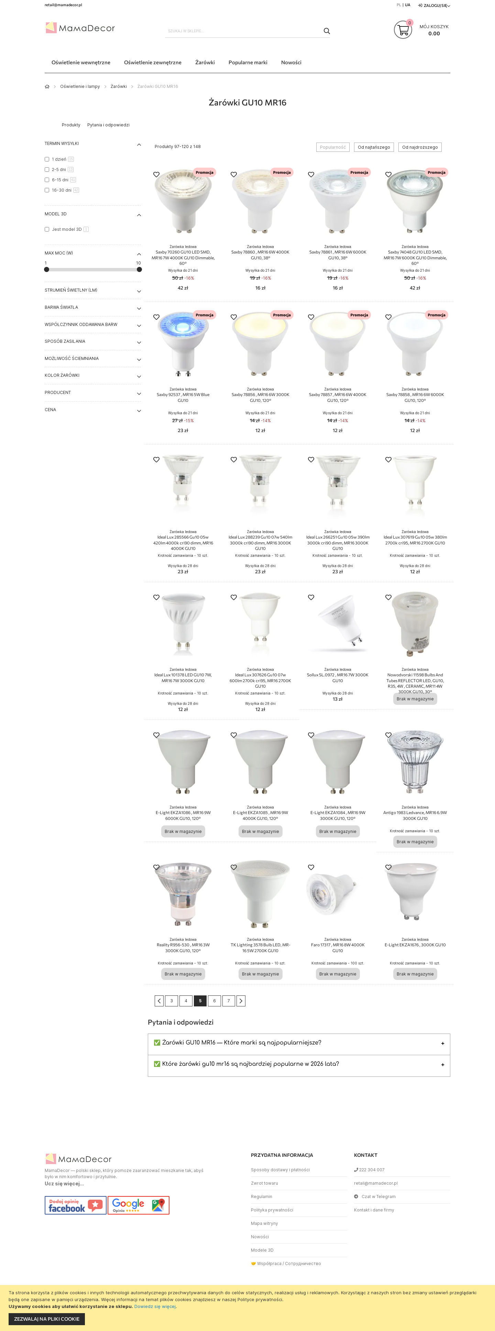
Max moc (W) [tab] (59, 253)
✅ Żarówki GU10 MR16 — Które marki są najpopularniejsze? (237, 1043)
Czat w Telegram (375, 1196)
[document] (248, 1308)
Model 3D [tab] (56, 213)
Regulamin (261, 1196)
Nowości (260, 1236)
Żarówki (119, 86)
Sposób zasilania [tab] (65, 341)
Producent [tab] (58, 392)
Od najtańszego (374, 147)
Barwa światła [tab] (61, 307)
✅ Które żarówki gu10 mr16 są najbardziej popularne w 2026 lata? (246, 1064)
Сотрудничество (303, 1263)
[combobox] (247, 31)
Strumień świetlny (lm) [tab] (71, 290)
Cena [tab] (50, 409)
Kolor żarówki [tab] (62, 375)
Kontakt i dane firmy (374, 1209)
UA (407, 4)
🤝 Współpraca (266, 1263)
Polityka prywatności (272, 1209)
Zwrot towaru (264, 1183)
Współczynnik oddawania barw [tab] (81, 324)
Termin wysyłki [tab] (62, 143)
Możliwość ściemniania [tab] (72, 358)
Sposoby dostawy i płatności (280, 1169)
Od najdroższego (420, 147)
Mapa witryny (264, 1223)
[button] (156, 175)
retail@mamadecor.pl (376, 1183)
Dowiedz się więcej (155, 1306)
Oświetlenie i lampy (80, 86)
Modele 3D (262, 1250)
